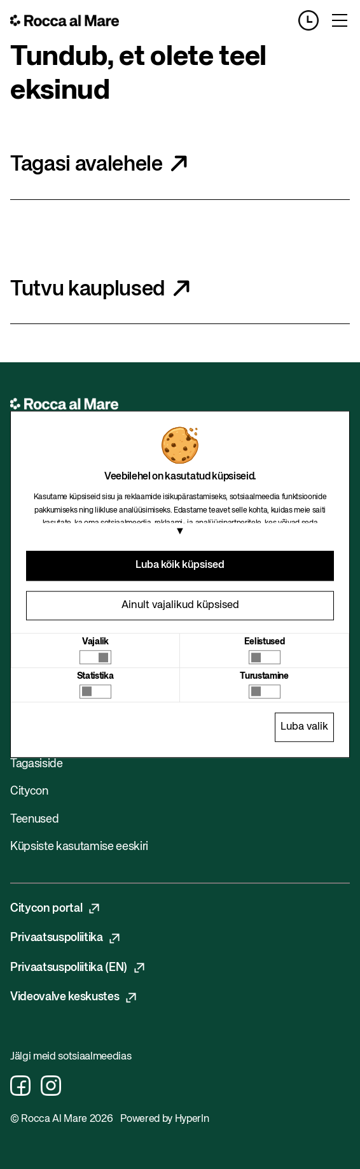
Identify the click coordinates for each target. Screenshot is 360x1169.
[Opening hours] (313, 20)
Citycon (29, 791)
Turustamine (264, 676)
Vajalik (95, 641)
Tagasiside (36, 764)
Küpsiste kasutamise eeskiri (79, 847)
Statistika (95, 676)
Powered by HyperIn (164, 1119)
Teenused (34, 819)
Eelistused (264, 641)
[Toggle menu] (339, 20)
